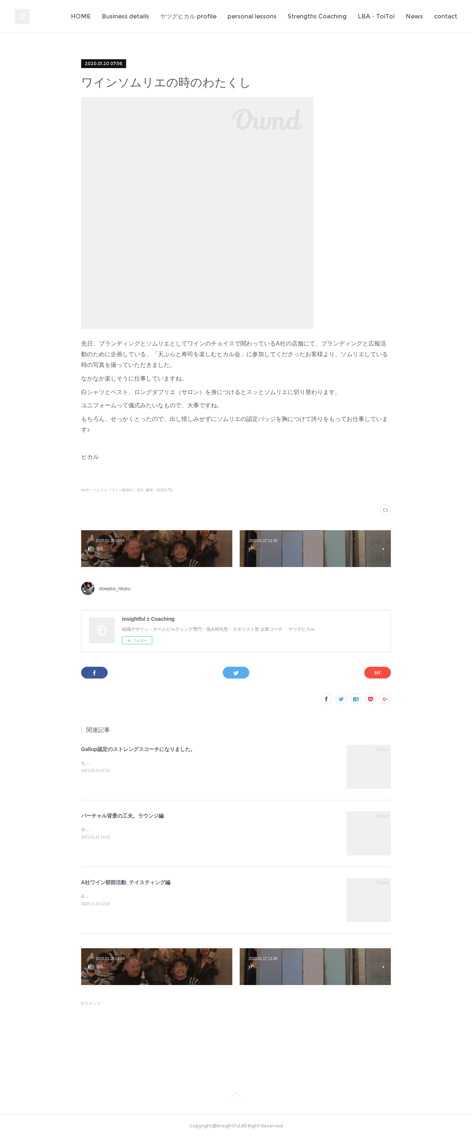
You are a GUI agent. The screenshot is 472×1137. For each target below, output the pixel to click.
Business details (125, 16)
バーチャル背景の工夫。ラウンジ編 (122, 816)
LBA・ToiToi (376, 16)
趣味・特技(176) (159, 490)
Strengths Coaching (317, 16)
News (414, 16)
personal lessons (252, 16)
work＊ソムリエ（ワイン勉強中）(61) (112, 490)
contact (445, 16)
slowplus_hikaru (114, 588)
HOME (81, 16)
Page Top (236, 1096)
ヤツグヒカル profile (188, 16)
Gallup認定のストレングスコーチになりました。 (138, 749)
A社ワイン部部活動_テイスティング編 (125, 882)
